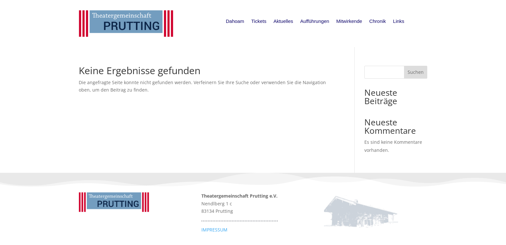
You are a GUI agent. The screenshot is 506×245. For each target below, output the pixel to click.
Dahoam (235, 21)
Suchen (416, 72)
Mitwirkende (349, 21)
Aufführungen (314, 21)
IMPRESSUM (214, 230)
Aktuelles (283, 21)
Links (398, 21)
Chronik (377, 21)
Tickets (258, 21)
